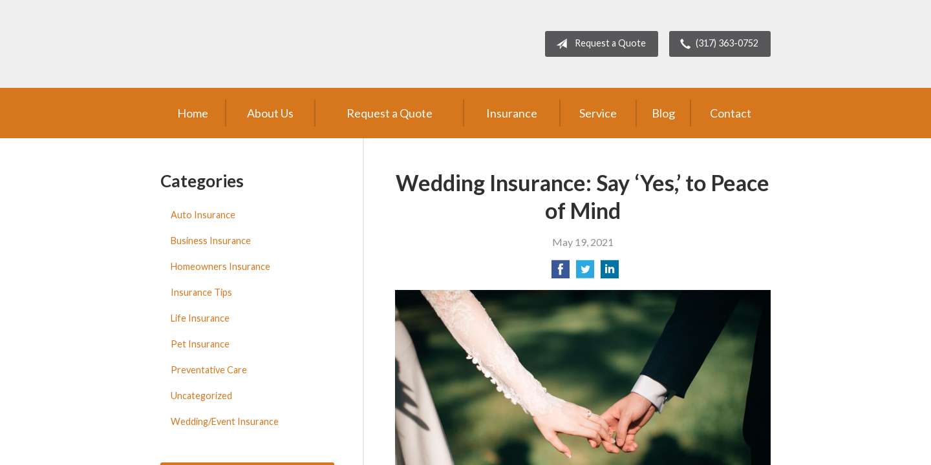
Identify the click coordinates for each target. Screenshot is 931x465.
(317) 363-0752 (716, 44)
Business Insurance (211, 240)
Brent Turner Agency (267, 44)
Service (598, 113)
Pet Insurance (200, 343)
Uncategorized (201, 395)
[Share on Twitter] (585, 273)
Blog (663, 113)
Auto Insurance (203, 214)
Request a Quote (598, 44)
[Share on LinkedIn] (610, 273)
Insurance (511, 113)
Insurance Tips (201, 292)
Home (192, 113)
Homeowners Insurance (220, 266)
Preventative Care (209, 369)
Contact (730, 113)
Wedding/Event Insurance (225, 421)
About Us (270, 113)
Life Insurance (200, 318)
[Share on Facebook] (560, 273)
